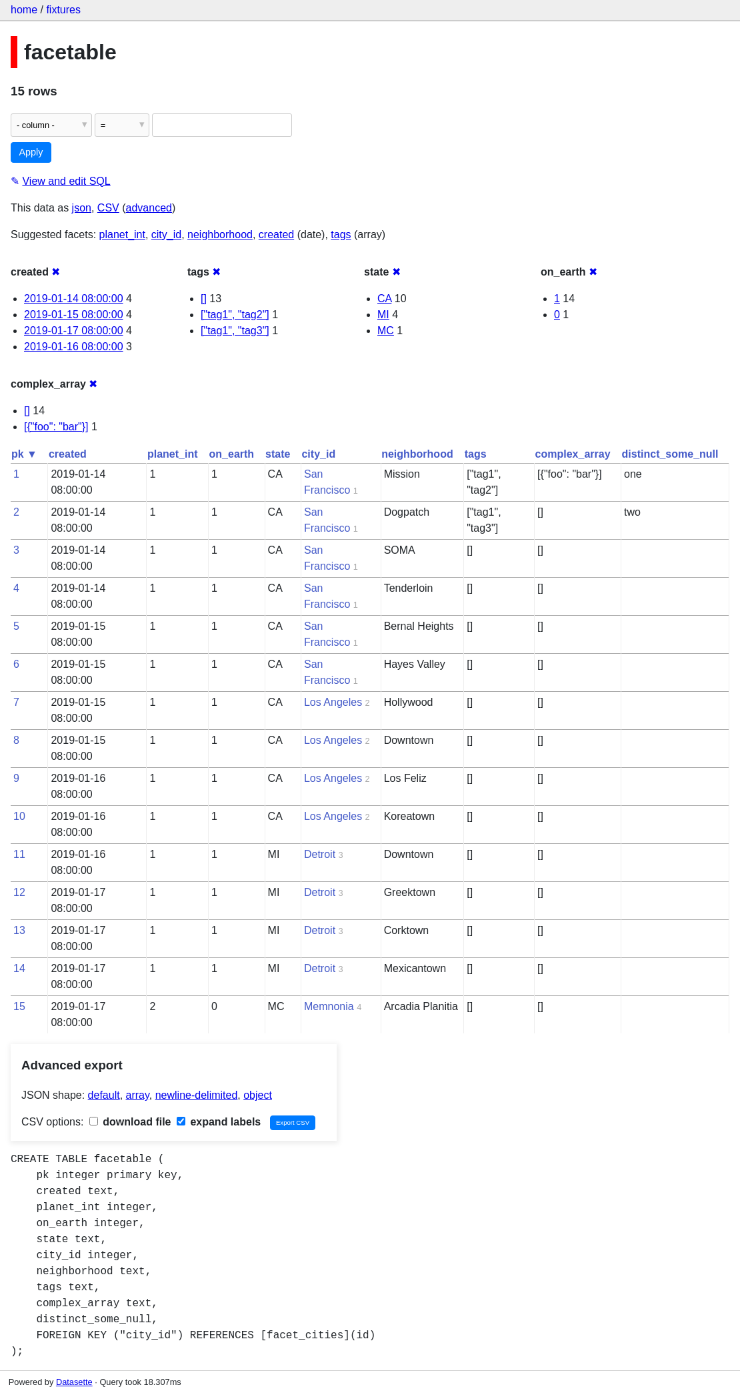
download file (130, 1121)
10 (19, 816)
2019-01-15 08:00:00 (73, 314)
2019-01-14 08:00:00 (73, 298)
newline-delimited (196, 1095)
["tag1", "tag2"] (235, 314)
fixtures (63, 9)
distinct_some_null (670, 454)
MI (383, 314)
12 (19, 892)
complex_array (573, 454)
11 (19, 854)
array (137, 1095)
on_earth (232, 454)
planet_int (122, 234)
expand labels (219, 1121)
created (276, 234)
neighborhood (220, 234)
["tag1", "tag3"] (235, 330)
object (257, 1095)
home (24, 9)
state (277, 454)
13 (19, 930)
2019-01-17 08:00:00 (73, 330)
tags (341, 234)
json (81, 207)
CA (384, 298)
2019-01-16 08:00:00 (73, 346)
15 (19, 1006)
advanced (149, 207)
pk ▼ (24, 454)
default (104, 1095)
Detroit (319, 854)
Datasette (74, 1382)
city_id (166, 234)
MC (385, 330)
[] (204, 298)
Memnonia (329, 1006)
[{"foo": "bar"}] (56, 426)
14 (19, 968)
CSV (108, 207)
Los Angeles (333, 702)
